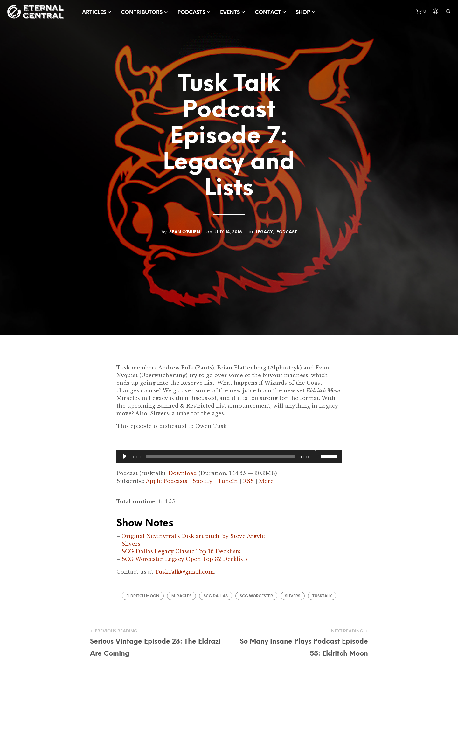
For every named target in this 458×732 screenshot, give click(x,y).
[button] (421, 11)
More (266, 481)
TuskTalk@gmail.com (184, 572)
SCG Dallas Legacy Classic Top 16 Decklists (180, 551)
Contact (268, 12)
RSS (248, 481)
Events (230, 12)
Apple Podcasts (166, 481)
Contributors (142, 12)
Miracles (181, 596)
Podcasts (191, 12)
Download (182, 473)
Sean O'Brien (184, 232)
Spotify (202, 481)
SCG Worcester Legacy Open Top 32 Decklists (184, 559)
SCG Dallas (216, 596)
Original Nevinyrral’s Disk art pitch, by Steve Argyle (193, 536)
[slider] (220, 456)
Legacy (264, 232)
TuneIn (228, 481)
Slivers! (131, 544)
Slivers (292, 596)
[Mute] (314, 448)
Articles (94, 12)
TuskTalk (322, 596)
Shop (303, 12)
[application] (229, 456)
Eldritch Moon (142, 596)
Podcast (286, 232)
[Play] (123, 456)
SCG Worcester (256, 596)
